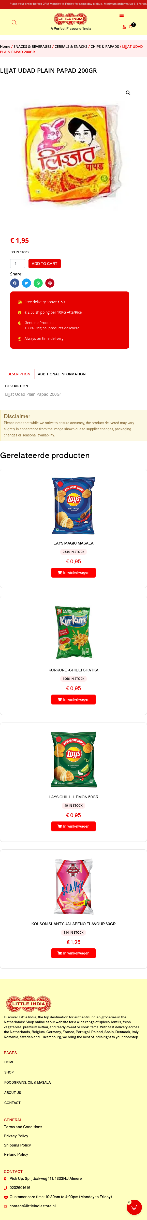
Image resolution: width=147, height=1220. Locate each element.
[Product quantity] (17, 263)
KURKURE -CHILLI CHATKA (73, 669)
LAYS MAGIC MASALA (73, 543)
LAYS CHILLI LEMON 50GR (73, 796)
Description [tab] (19, 374)
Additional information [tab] (62, 374)
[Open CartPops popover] (134, 1207)
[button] (121, 15)
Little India (27, 1017)
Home (5, 46)
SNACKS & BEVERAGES (32, 46)
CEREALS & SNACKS (71, 46)
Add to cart (44, 263)
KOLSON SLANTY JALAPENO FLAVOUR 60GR (73, 923)
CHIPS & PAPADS (105, 46)
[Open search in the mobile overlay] (14, 22)
